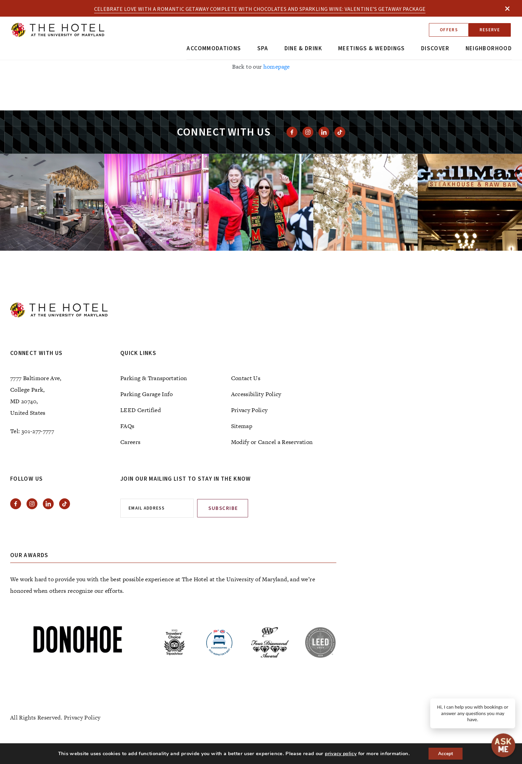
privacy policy (340, 753)
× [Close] (507, 8)
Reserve (490, 30)
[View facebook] (291, 132)
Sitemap (242, 426)
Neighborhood (489, 49)
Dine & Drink (303, 49)
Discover (435, 49)
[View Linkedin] (323, 132)
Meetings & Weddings (371, 49)
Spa (262, 49)
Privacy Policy (249, 410)
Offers (449, 30)
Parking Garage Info (146, 394)
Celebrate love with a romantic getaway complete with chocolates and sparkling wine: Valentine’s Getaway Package (260, 9)
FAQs (127, 426)
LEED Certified (140, 410)
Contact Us (246, 378)
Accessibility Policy (256, 394)
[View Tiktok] (339, 132)
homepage (276, 67)
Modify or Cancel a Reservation (272, 442)
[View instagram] (307, 132)
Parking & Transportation (153, 378)
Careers (130, 442)
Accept (445, 753)
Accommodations (214, 49)
